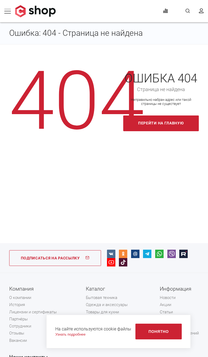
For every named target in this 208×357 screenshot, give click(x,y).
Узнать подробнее (70, 334)
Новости (168, 297)
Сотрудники (20, 326)
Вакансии (18, 340)
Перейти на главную (161, 123)
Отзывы (16, 333)
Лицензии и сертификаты (33, 312)
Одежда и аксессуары (107, 304)
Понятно (158, 331)
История (17, 304)
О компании (20, 297)
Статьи (166, 312)
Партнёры (18, 319)
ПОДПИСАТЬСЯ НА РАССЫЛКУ (55, 258)
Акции (165, 304)
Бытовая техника (101, 297)
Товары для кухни (102, 312)
